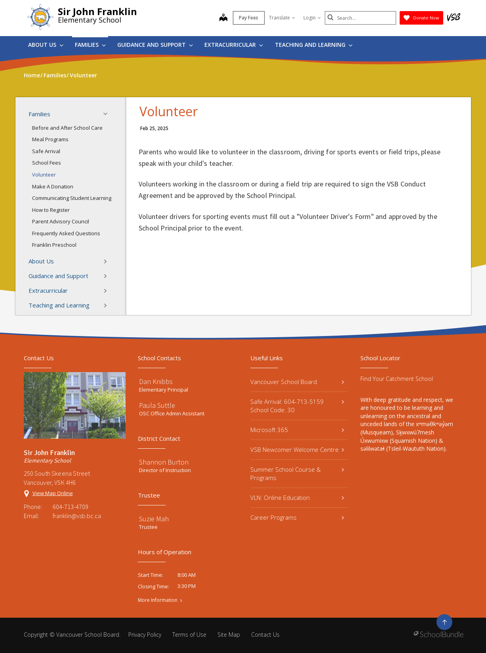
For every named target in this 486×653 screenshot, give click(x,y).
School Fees (46, 162)
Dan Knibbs (156, 381)
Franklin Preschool (54, 244)
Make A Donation (52, 186)
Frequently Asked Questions (66, 233)
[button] (107, 113)
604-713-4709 (70, 507)
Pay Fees (248, 17)
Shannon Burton (164, 462)
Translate (282, 17)
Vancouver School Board (297, 382)
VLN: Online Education (297, 497)
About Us (45, 44)
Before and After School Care (67, 127)
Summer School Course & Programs (297, 473)
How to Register (51, 209)
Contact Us (265, 634)
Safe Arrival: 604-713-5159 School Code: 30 (297, 406)
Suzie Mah (154, 518)
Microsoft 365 (297, 430)
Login (312, 17)
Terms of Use (189, 634)
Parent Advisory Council (60, 221)
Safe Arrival (46, 151)
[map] (223, 18)
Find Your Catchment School (396, 378)
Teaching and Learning (314, 44)
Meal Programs (50, 139)
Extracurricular (233, 44)
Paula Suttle (157, 405)
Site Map (228, 634)
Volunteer (44, 174)
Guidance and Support (155, 44)
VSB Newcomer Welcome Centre (297, 449)
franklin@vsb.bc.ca (77, 516)
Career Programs (297, 517)
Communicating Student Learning (71, 198)
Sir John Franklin (97, 11)
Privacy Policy (144, 634)
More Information (157, 600)
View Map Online (52, 493)
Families (90, 44)
